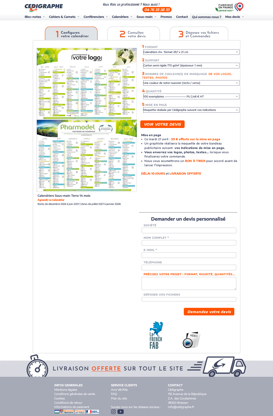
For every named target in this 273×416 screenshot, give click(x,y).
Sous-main (145, 16)
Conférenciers (94, 16)
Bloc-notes (33, 16)
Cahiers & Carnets (62, 16)
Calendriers (120, 16)
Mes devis (232, 16)
